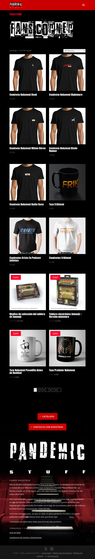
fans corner (41, 28)
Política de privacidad (62, 553)
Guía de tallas (15, 532)
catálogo (48, 416)
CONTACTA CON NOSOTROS (48, 427)
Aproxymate (53, 556)
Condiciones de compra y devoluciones (25, 537)
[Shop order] (74, 50)
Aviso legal (46, 553)
